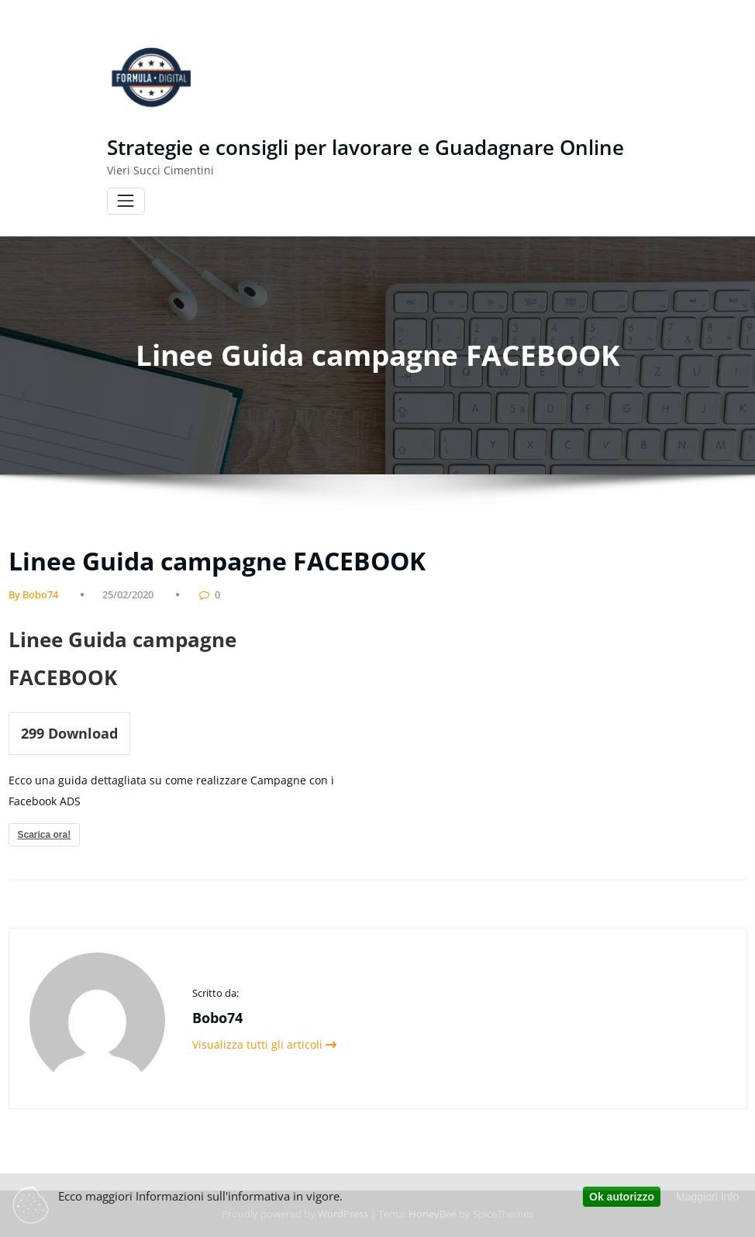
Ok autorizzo (621, 1196)
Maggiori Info (707, 1196)
